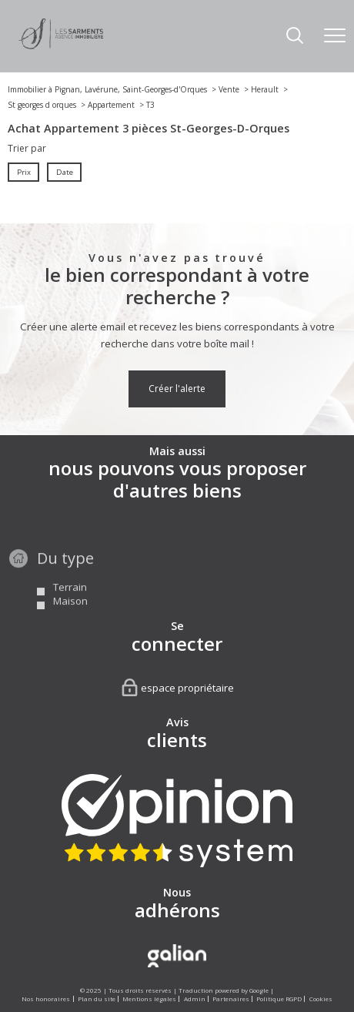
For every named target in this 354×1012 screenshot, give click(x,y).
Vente (229, 89)
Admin (194, 998)
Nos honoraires (46, 998)
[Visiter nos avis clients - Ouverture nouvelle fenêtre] (177, 820)
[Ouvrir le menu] (335, 36)
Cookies (320, 998)
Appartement (111, 104)
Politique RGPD (279, 998)
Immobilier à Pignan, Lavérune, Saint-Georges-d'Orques (107, 89)
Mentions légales (149, 998)
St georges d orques (42, 104)
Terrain (70, 605)
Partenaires (230, 998)
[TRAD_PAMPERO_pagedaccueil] (60, 45)
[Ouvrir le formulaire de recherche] (295, 36)
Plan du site (96, 998)
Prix (24, 172)
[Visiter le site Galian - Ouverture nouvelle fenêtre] (177, 955)
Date (63, 172)
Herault (265, 89)
